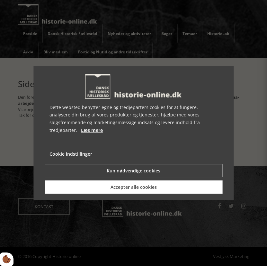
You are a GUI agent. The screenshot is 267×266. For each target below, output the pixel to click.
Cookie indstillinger (70, 154)
